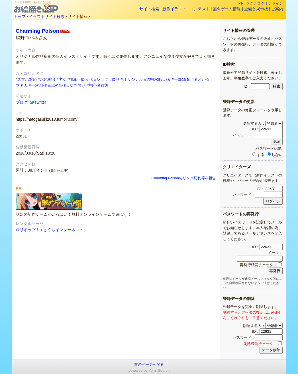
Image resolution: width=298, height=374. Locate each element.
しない (275, 155)
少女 (62, 79)
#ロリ (114, 79)
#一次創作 (38, 85)
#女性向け (76, 85)
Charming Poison (37, 31)
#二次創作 (57, 85)
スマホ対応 (27, 79)
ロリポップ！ (28, 229)
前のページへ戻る (149, 364)
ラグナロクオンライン (264, 3)
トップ (20, 16)
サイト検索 (149, 9)
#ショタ (101, 79)
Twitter (38, 102)
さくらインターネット (63, 229)
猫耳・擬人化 (81, 79)
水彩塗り (48, 79)
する (258, 155)
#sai (167, 79)
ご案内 (277, 9)
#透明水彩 (153, 79)
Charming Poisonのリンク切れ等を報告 (183, 178)
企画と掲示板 (256, 9)
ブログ (22, 102)
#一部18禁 (181, 79)
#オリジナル (132, 79)
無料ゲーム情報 (227, 9)
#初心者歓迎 (98, 85)
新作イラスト (174, 9)
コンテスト (200, 9)
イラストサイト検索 (47, 16)
